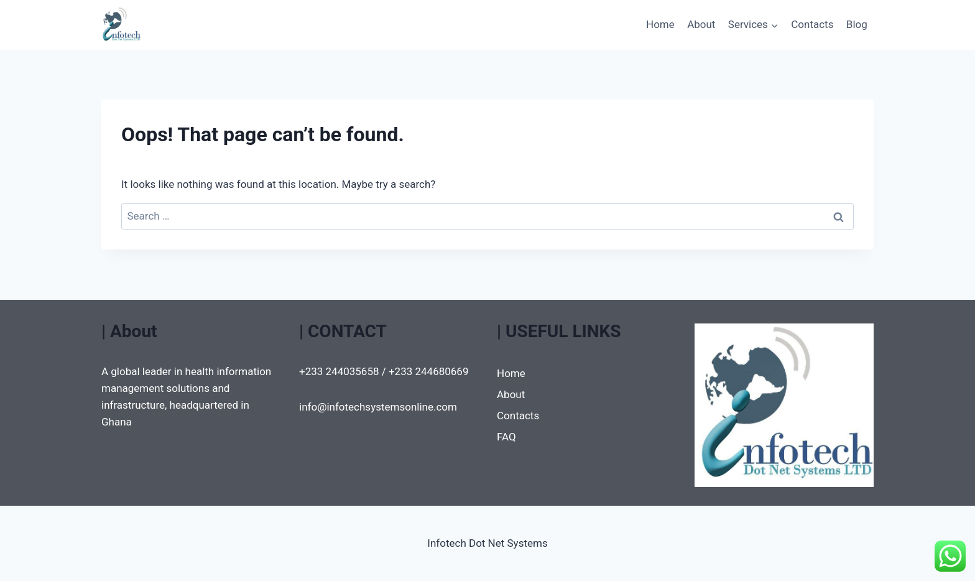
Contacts (812, 24)
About (701, 24)
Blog (856, 24)
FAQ (506, 436)
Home (660, 24)
